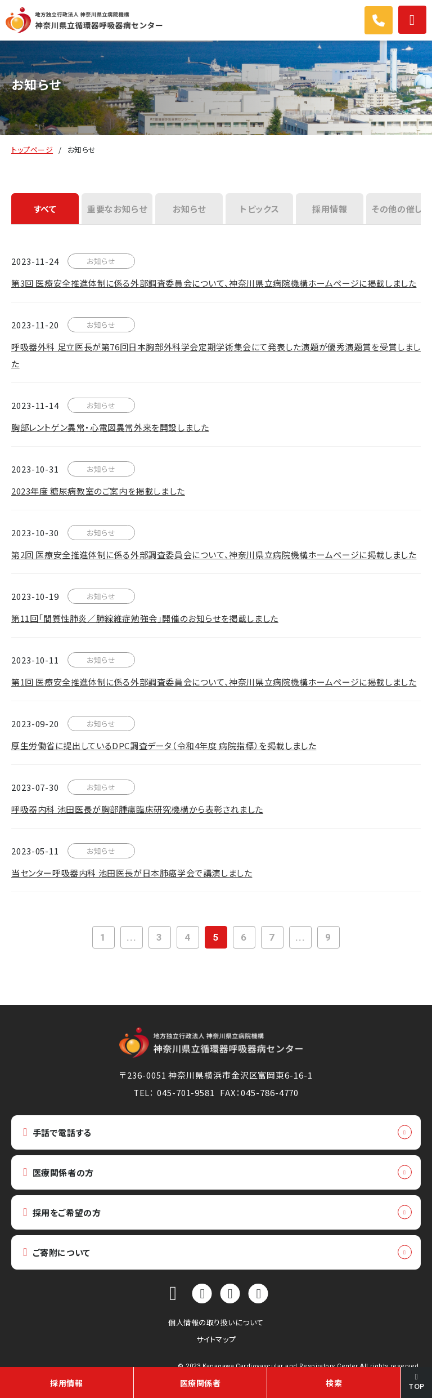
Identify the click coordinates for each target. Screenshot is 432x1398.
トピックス (259, 209)
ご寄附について (57, 1252)
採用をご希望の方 (62, 1212)
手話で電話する (57, 1132)
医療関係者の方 (58, 1172)
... (132, 937)
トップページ (32, 149)
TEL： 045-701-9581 (174, 1092)
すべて (45, 209)
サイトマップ (216, 1339)
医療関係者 (200, 1382)
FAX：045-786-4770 (259, 1092)
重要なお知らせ (117, 209)
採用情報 (329, 209)
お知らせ (189, 209)
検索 (334, 1382)
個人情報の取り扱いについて (216, 1322)
